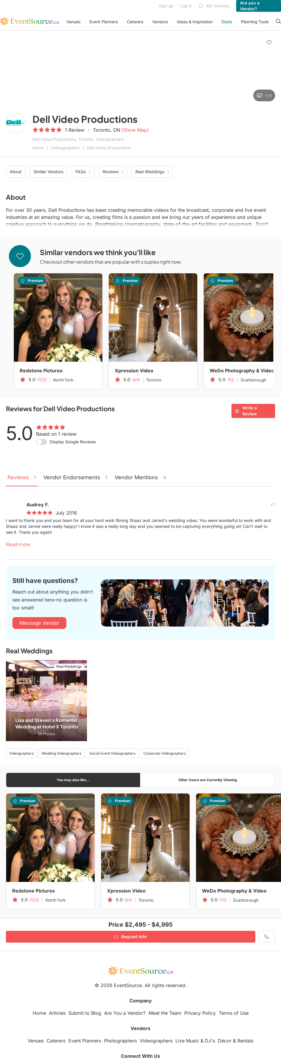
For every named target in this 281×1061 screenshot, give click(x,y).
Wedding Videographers (61, 753)
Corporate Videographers (164, 753)
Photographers (120, 1041)
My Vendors (214, 6)
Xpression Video (134, 371)
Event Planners (103, 21)
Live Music (187, 1041)
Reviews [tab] (21, 477)
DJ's (210, 1041)
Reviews (113, 172)
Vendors (160, 21)
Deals (226, 21)
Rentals (245, 1041)
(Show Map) (135, 130)
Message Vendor (39, 623)
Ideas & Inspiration (195, 21)
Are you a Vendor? (249, 5)
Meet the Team (165, 1013)
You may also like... (73, 780)
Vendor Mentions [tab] (140, 477)
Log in (186, 5)
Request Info (130, 937)
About (16, 171)
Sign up (166, 5)
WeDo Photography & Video (234, 891)
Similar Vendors (48, 171)
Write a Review (246, 410)
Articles (57, 1013)
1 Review (74, 130)
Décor (224, 1041)
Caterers (135, 21)
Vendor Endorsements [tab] (75, 477)
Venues (73, 21)
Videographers (65, 147)
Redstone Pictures (41, 371)
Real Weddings (152, 172)
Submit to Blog (84, 1013)
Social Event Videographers (112, 753)
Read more (18, 544)
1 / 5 (264, 95)
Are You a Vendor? (125, 1013)
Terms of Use (234, 1013)
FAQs (83, 172)
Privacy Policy (200, 1013)
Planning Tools (255, 21)
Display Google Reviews (73, 441)
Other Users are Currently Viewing (207, 780)
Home (38, 147)
